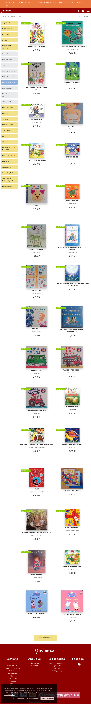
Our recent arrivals (12, 668)
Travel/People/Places (9, 173)
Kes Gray (72, 160)
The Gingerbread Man (72, 566)
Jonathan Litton (37, 122)
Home (12, 663)
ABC (36, 205)
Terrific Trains (36, 370)
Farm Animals (72, 407)
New (12, 676)
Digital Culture (7, 28)
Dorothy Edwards (72, 252)
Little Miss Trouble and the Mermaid (72, 46)
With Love (36, 290)
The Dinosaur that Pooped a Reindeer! (36, 444)
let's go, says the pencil (36, 87)
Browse (12, 671)
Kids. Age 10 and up (8, 71)
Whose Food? (36, 119)
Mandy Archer (72, 617)
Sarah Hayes (37, 252)
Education (5, 34)
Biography (6, 161)
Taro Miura (72, 129)
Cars (37, 489)
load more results (45, 638)
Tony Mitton (36, 373)
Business (5, 113)
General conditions (56, 663)
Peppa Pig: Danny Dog (37, 614)
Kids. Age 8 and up (8, 59)
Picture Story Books (9, 82)
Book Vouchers (7, 186)
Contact (12, 684)
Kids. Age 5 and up (8, 76)
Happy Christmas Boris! (72, 444)
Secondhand (12, 673)
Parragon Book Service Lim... (36, 492)
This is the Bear (36, 250)
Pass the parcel (72, 528)
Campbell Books (72, 569)
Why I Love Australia (37, 160)
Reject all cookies (33, 698)
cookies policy (9, 695)
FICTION (5, 40)
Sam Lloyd (72, 447)
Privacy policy (56, 671)
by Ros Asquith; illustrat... (72, 530)
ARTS (4, 136)
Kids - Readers (6, 88)
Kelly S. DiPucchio (36, 535)
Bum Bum (72, 126)
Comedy (5, 119)
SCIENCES (5, 142)
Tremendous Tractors (37, 410)
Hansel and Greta (72, 82)
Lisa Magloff (72, 409)
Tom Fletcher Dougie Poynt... (36, 447)
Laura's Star (36, 575)
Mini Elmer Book (72, 491)
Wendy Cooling (36, 293)
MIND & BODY (7, 155)
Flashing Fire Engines (72, 370)
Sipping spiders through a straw (36, 532)
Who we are (12, 666)
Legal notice (57, 666)
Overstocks (12, 678)
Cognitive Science (8, 23)
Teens (4, 65)
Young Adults (6, 54)
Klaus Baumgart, (37, 577)
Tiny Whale (36, 329)
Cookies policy (56, 668)
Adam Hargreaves (72, 49)
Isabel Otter (72, 203)
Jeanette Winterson (72, 85)
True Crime (6, 130)
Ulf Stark (36, 90)
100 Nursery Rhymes (36, 46)
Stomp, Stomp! (72, 201)
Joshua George (36, 332)
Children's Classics (8, 102)
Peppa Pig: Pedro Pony (72, 614)
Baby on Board (72, 157)
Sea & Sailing (6, 167)
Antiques (12, 681)
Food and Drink (7, 125)
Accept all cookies (47, 698)
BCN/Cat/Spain (7, 107)
